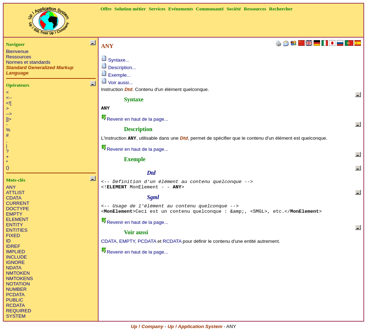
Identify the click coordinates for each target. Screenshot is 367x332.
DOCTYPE (17, 208)
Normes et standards (28, 62)
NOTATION (18, 284)
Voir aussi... (117, 82)
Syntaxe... (115, 60)
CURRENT (17, 203)
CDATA (14, 198)
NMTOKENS (19, 278)
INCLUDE (16, 257)
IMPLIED (15, 251)
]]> (8, 119)
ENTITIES (17, 230)
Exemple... (116, 75)
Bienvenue (17, 51)
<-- (9, 97)
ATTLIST (15, 192)
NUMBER (16, 289)
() (7, 167)
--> (9, 113)
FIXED (13, 235)
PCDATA (15, 294)
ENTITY (14, 224)
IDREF (13, 246)
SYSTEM (16, 316)
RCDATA (15, 305)
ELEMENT (17, 219)
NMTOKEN (18, 273)
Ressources (18, 56)
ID (8, 241)
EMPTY (14, 214)
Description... (118, 67)
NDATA (14, 267)
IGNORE (15, 262)
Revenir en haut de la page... (134, 119)
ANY (11, 187)
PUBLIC (14, 300)
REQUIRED (18, 310)
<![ (8, 103)
